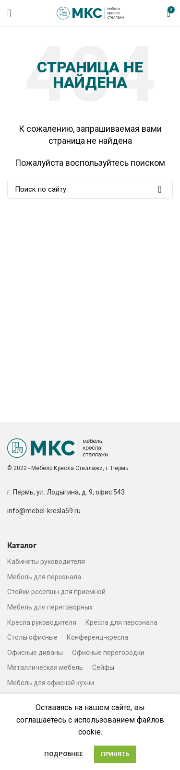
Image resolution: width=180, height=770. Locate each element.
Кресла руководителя (41, 622)
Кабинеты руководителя (46, 561)
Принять (115, 754)
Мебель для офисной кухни (50, 683)
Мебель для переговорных (50, 607)
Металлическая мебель (45, 667)
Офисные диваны (35, 652)
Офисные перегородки (108, 652)
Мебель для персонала (44, 577)
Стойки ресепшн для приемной (56, 592)
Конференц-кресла (97, 637)
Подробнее (63, 754)
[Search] (90, 189)
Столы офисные (32, 637)
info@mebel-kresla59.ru (44, 511)
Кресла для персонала (121, 622)
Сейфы (103, 667)
